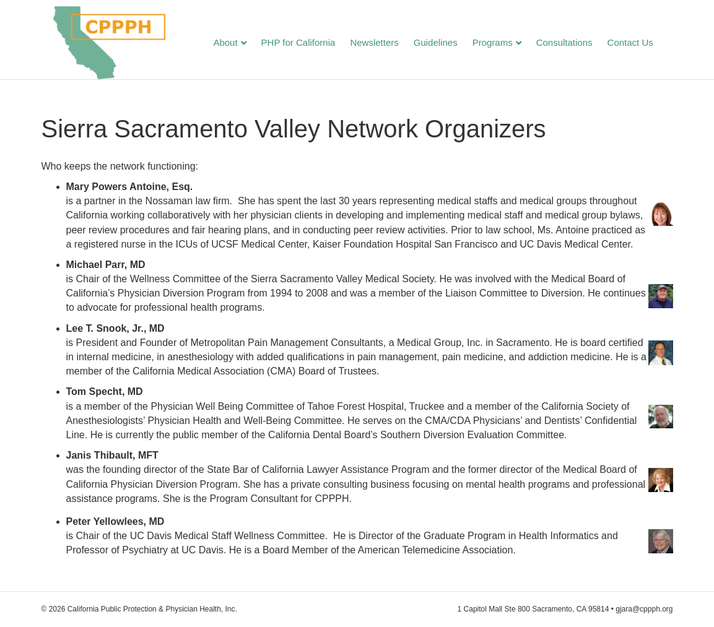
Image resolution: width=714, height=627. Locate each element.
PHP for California (310, 43)
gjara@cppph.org (644, 609)
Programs (504, 43)
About (237, 43)
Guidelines (447, 43)
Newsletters (386, 43)
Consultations (576, 43)
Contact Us (642, 43)
